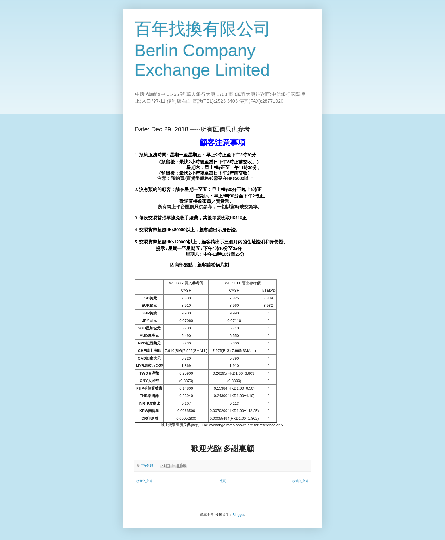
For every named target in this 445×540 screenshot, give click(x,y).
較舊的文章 (300, 481)
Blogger (238, 515)
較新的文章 (144, 481)
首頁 (222, 481)
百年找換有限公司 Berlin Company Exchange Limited (203, 49)
